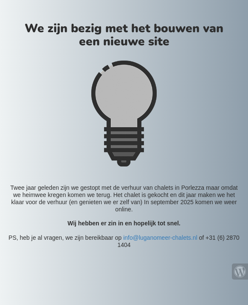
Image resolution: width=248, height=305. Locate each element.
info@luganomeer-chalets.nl (160, 237)
